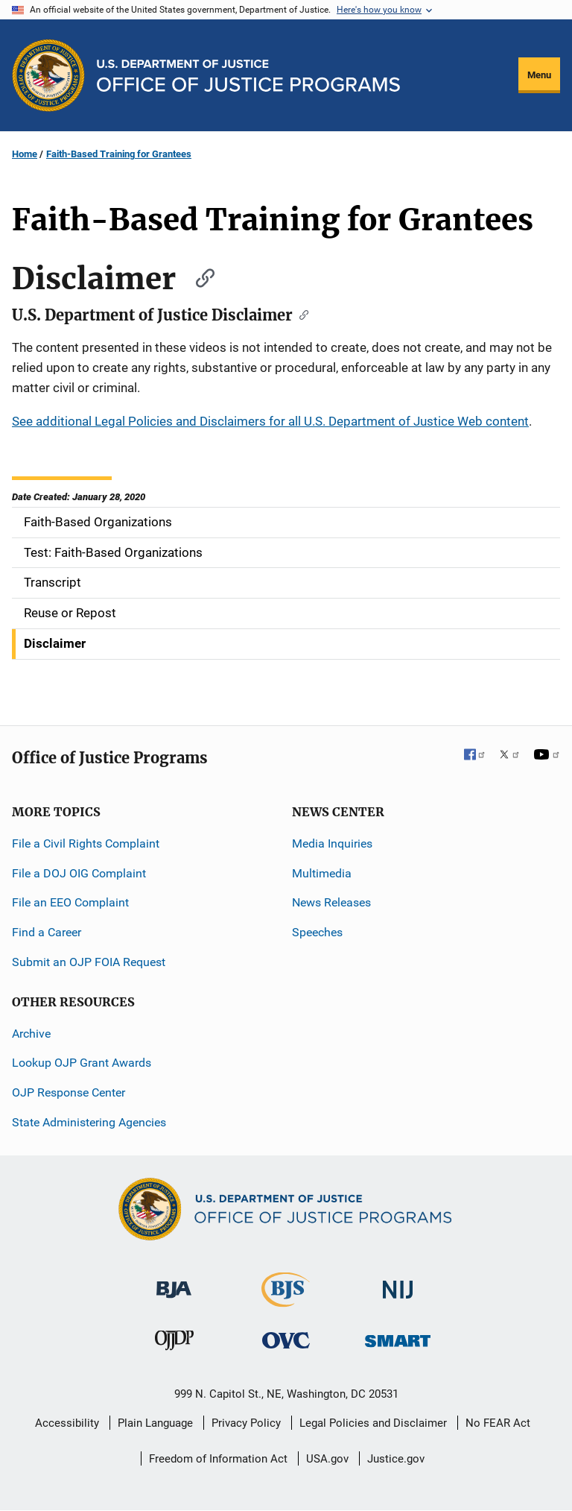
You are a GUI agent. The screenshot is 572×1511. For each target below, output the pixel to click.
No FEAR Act (497, 1423)
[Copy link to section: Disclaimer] (198, 276)
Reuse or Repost (70, 612)
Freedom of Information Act (218, 1459)
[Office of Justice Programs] (48, 75)
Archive (31, 1033)
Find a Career (46, 932)
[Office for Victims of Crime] (286, 1340)
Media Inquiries (332, 843)
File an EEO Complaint (70, 902)
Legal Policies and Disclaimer (373, 1423)
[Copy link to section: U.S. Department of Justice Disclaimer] (300, 313)
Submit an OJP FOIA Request (88, 962)
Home (24, 154)
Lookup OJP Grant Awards (81, 1063)
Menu (539, 75)
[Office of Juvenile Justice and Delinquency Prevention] (174, 1344)
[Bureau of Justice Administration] (173, 1282)
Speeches (317, 932)
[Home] (248, 76)
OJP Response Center (68, 1092)
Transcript (52, 582)
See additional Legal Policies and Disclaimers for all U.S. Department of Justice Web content (270, 421)
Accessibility (67, 1423)
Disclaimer (55, 643)
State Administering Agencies (89, 1122)
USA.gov (327, 1459)
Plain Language (155, 1423)
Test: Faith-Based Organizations (113, 552)
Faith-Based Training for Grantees (118, 154)
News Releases (331, 902)
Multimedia (322, 873)
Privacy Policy (246, 1423)
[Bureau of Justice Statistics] (285, 1300)
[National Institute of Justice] (398, 1283)
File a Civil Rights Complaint (85, 843)
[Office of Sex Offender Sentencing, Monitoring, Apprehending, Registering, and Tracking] (397, 1337)
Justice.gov (396, 1459)
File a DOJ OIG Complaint (79, 873)
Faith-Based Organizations (98, 521)
